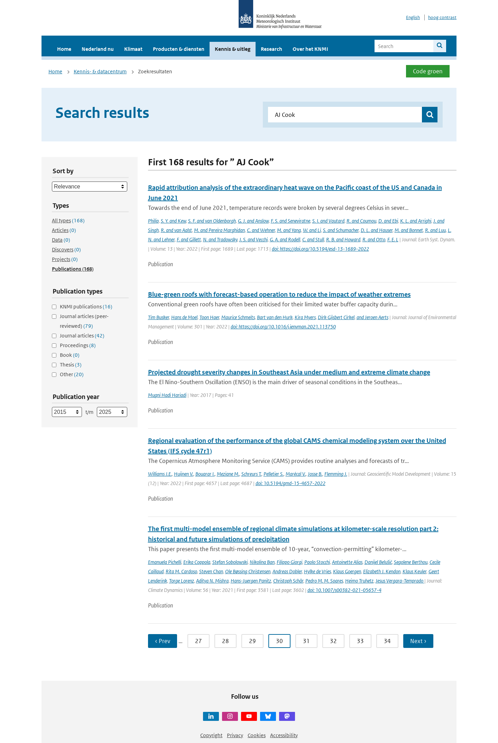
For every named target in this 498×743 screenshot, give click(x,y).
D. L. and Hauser (377, 230)
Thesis (71, 364)
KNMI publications (86, 306)
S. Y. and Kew (173, 220)
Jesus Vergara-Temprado (400, 580)
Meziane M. (228, 474)
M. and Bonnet (409, 230)
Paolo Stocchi (317, 562)
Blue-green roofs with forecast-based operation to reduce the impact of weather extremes (279, 294)
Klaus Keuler (414, 571)
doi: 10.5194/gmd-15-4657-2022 (290, 483)
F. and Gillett (189, 239)
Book (70, 355)
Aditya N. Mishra (212, 580)
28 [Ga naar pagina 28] (225, 641)
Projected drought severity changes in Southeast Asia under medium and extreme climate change (289, 372)
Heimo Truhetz (359, 580)
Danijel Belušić (378, 562)
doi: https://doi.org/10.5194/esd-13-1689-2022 (320, 248)
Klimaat (133, 49)
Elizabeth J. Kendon (381, 571)
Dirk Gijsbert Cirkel (336, 317)
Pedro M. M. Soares (324, 580)
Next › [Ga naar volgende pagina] (418, 641)
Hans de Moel (184, 317)
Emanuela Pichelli (164, 562)
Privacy (235, 735)
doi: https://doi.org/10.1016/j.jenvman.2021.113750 (283, 326)
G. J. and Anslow (253, 220)
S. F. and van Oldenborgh (212, 220)
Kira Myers (305, 317)
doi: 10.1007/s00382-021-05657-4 (344, 590)
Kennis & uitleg (232, 49)
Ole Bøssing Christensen (247, 571)
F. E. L (392, 239)
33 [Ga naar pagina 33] (360, 641)
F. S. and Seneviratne (290, 220)
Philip (153, 220)
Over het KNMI (310, 49)
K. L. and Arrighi (415, 220)
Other (72, 374)
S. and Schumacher (341, 230)
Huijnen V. (183, 474)
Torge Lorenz (181, 580)
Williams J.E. (160, 474)
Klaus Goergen (347, 571)
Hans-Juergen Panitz (251, 580)
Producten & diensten (178, 49)
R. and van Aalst (176, 230)
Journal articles (82, 335)
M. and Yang (289, 230)
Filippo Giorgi (289, 562)
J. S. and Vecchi (253, 239)
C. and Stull (313, 239)
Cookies (257, 735)
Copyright (211, 735)
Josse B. (315, 474)
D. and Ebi (388, 220)
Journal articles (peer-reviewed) (84, 321)
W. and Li (312, 230)
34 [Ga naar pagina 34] (387, 641)
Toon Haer (209, 317)
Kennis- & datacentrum (100, 71)
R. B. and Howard (343, 239)
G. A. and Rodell (285, 239)
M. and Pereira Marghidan (219, 230)
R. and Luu (435, 230)
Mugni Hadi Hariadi (167, 395)
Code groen (428, 71)
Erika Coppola (196, 562)
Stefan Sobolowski (230, 562)
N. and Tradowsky (220, 239)
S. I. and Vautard (328, 220)
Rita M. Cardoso (181, 571)
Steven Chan (211, 571)
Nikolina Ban (262, 562)
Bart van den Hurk (275, 317)
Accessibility (284, 735)
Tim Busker (158, 317)
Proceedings (78, 345)
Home (64, 49)
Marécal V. (296, 474)
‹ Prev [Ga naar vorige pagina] (162, 641)
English (413, 17)
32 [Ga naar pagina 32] (333, 641)
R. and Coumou (361, 220)
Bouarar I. (205, 474)
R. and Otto (373, 239)
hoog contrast (442, 17)
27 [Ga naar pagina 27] (198, 641)
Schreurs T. (251, 474)
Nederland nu (98, 49)
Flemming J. (335, 474)
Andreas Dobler (287, 571)
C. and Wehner (261, 230)
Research (271, 49)
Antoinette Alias (347, 562)
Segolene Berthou (410, 562)
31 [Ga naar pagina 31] (306, 641)
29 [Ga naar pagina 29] (252, 641)
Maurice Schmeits (238, 317)
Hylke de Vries (317, 571)
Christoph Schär (288, 580)
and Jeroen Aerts (372, 317)
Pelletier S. (274, 474)
